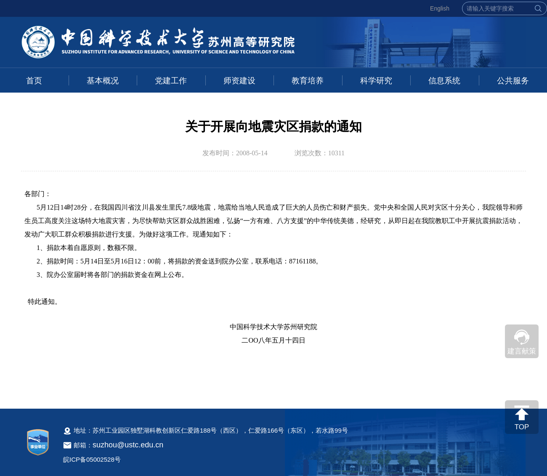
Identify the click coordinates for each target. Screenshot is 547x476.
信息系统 (444, 80)
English (439, 8)
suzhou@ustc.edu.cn (128, 445)
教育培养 (308, 80)
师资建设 (239, 80)
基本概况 (103, 80)
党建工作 (171, 80)
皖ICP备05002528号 (92, 459)
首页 (34, 80)
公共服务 (513, 80)
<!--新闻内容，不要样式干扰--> (273, 289)
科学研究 (376, 80)
